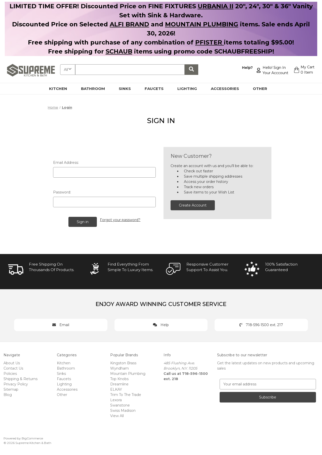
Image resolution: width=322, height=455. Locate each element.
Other (263, 88)
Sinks (128, 88)
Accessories (228, 88)
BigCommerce (32, 437)
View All (117, 415)
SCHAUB (119, 51)
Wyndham (119, 367)
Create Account (193, 205)
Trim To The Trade (125, 394)
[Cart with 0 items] (303, 70)
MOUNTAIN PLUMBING (201, 24)
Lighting (190, 88)
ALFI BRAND (129, 24)
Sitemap (11, 388)
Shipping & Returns (20, 378)
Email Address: (66, 162)
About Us (12, 362)
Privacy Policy (16, 383)
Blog (8, 394)
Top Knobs (119, 378)
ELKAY (116, 388)
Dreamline (119, 383)
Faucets (157, 88)
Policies (10, 373)
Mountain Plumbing (127, 373)
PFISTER (209, 42)
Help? (246, 67)
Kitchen (61, 88)
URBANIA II (215, 6)
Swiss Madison (123, 410)
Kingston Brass (123, 362)
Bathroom (96, 88)
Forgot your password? (120, 219)
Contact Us (13, 367)
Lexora (116, 399)
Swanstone (120, 404)
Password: (62, 192)
